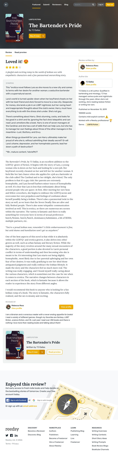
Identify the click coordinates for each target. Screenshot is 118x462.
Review (9, 52)
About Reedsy (55, 446)
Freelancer (75, 442)
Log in (101, 5)
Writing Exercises (99, 431)
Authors (52, 431)
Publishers (53, 435)
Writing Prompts (99, 442)
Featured (36, 4)
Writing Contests (99, 435)
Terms (8, 444)
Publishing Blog (77, 431)
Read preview (21, 52)
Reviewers (57, 4)
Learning (74, 435)
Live (72, 438)
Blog (66, 4)
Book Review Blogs (100, 446)
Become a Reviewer (36, 431)
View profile (66, 307)
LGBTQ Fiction (35, 19)
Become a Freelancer (58, 438)
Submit (46, 4)
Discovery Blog (34, 435)
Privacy (15, 444)
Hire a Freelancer (56, 442)
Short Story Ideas (99, 438)
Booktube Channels (100, 449)
